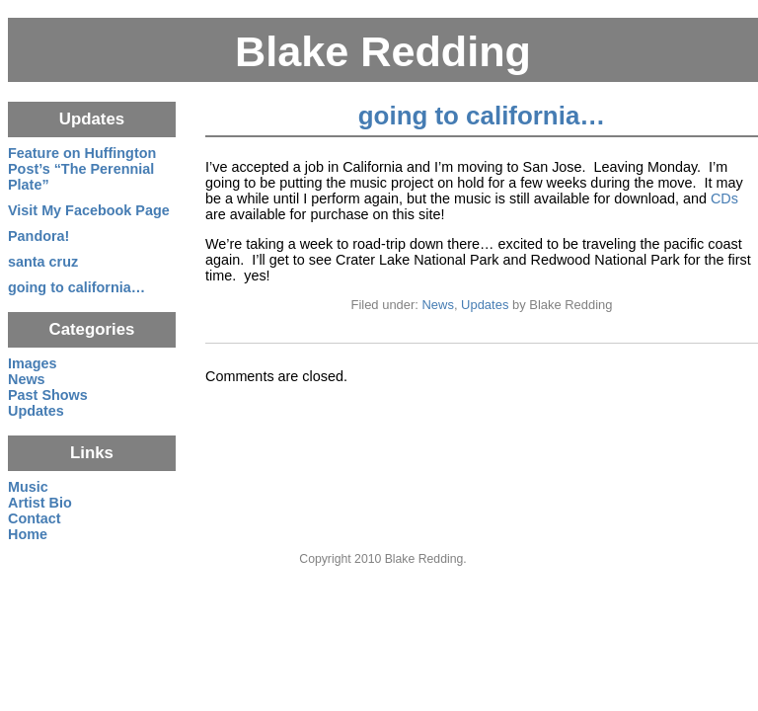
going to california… (481, 115)
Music (28, 487)
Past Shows (48, 395)
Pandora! (38, 236)
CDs (724, 198)
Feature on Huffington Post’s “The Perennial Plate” (82, 169)
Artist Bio (40, 503)
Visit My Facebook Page (89, 210)
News (438, 304)
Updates (484, 304)
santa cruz (43, 262)
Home (27, 534)
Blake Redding (383, 51)
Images (32, 363)
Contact (34, 518)
